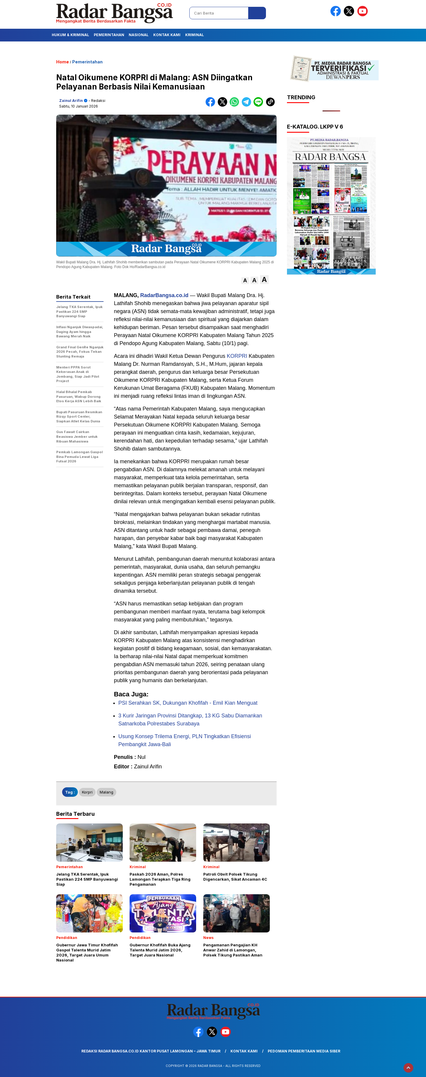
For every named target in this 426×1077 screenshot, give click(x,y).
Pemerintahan (109, 35)
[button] (245, 280)
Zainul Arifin (71, 100)
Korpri (87, 792)
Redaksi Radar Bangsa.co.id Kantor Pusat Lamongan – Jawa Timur (150, 1051)
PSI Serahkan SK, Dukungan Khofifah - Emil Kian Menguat (187, 703)
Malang (106, 792)
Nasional (139, 35)
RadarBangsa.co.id (164, 295)
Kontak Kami (166, 35)
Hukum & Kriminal (70, 35)
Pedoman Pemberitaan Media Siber (304, 1051)
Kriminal (194, 35)
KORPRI (237, 356)
